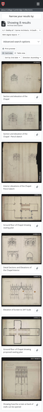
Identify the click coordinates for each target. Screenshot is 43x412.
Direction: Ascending (31, 57)
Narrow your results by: (21, 16)
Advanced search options (16, 41)
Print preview (8, 49)
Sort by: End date (12, 57)
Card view (7, 53)
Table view (19, 53)
